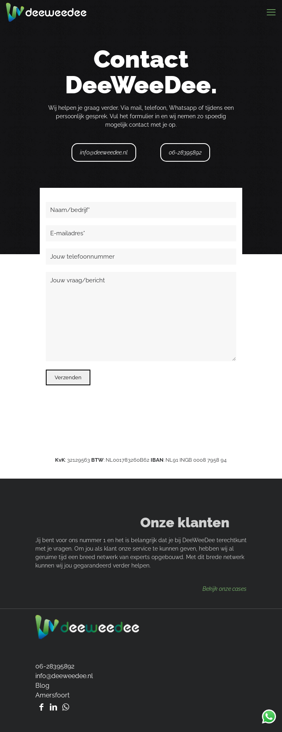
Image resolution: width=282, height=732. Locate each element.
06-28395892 (185, 152)
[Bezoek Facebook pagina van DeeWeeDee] (41, 707)
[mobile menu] (271, 12)
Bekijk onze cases (224, 589)
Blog (42, 685)
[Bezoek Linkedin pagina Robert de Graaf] (53, 707)
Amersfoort (52, 695)
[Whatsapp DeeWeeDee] (65, 707)
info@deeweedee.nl (104, 152)
